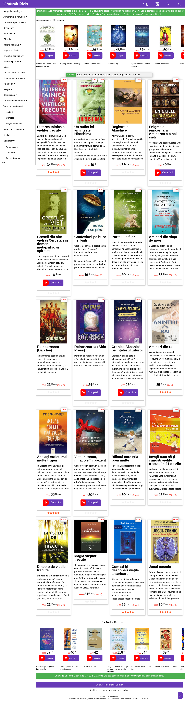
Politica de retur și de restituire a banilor (110, 690)
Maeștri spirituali (12, 61)
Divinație (8, 28)
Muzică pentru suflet (14, 72)
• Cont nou (10, 152)
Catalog (72, 74)
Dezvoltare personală (14, 22)
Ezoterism (9, 33)
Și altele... (9, 135)
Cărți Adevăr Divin (102, 74)
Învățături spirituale (13, 56)
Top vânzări (126, 74)
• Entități (9, 112)
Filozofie (7, 39)
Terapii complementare (15, 100)
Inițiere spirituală (12, 44)
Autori (81, 74)
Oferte (116, 74)
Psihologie (9, 83)
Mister (7, 67)
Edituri (89, 74)
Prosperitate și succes (15, 78)
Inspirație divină (10, 50)
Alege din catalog (12, 11)
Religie (7, 89)
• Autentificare (11, 147)
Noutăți (137, 74)
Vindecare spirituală (13, 129)
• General (9, 118)
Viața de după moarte (14, 106)
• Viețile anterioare (13, 123)
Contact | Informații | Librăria (110, 684)
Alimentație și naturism (15, 17)
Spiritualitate (10, 95)
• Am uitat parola (12, 158)
